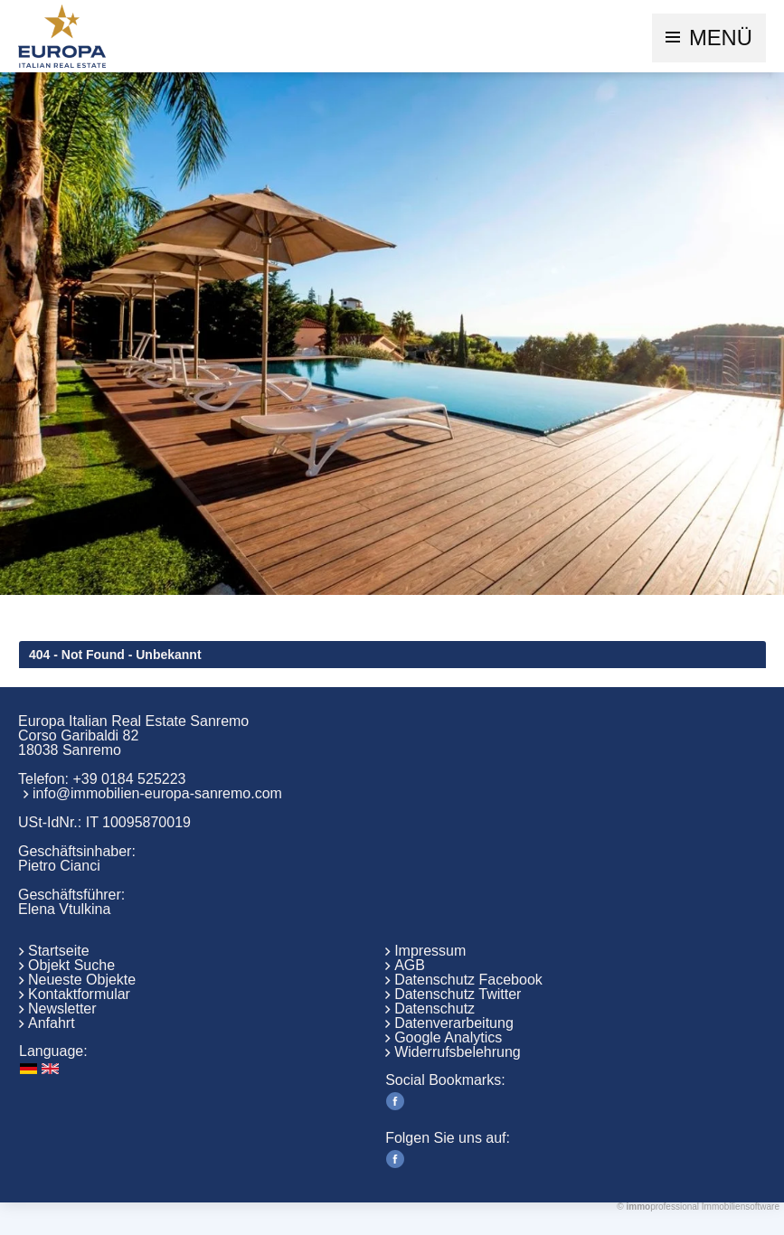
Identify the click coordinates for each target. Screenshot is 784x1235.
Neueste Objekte (82, 979)
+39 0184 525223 (128, 779)
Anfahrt (51, 1023)
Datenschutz (434, 1008)
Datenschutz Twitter (457, 994)
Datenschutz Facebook (468, 979)
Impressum (430, 950)
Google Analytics (448, 1037)
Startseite (59, 950)
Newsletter (62, 1008)
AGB (409, 965)
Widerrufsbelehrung (457, 1052)
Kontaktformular (79, 994)
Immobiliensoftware (740, 1206)
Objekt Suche (71, 965)
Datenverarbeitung (454, 1023)
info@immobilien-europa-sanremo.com (157, 793)
